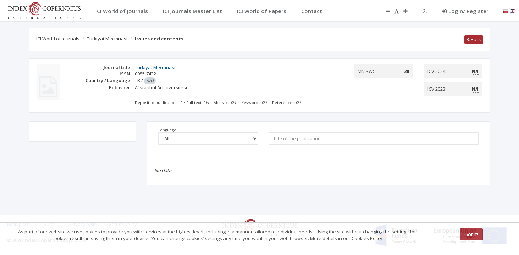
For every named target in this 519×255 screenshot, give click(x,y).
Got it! (471, 234)
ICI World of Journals (57, 38)
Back (473, 39)
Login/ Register (465, 11)
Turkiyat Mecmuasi (107, 38)
